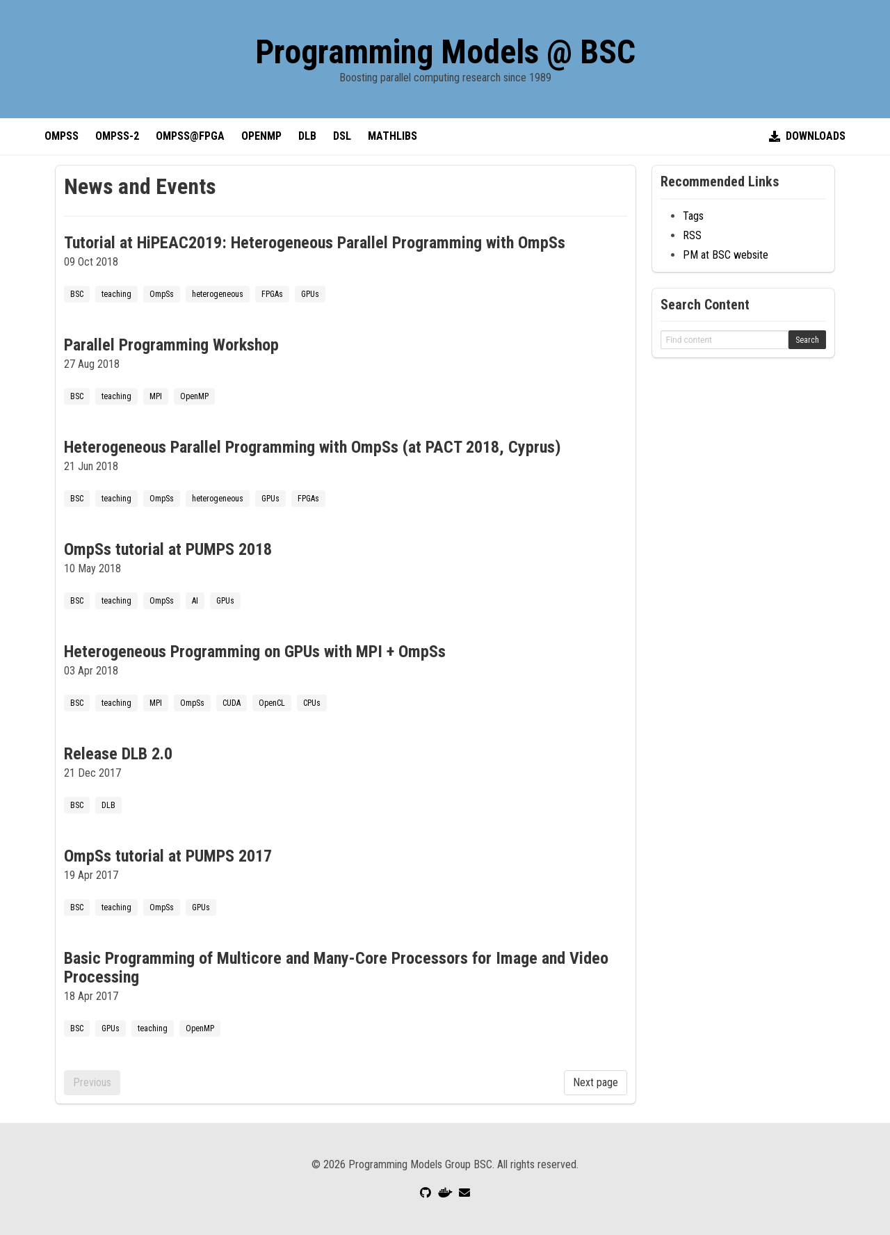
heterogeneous (217, 294)
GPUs (310, 294)
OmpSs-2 (117, 136)
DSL (342, 136)
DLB (307, 136)
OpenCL (272, 703)
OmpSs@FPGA (190, 136)
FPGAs (272, 294)
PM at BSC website (725, 254)
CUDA (231, 703)
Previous (92, 1082)
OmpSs (61, 136)
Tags (693, 216)
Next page (595, 1082)
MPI (155, 396)
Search (807, 340)
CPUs (312, 703)
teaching (116, 294)
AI (195, 601)
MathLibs (392, 136)
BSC (76, 294)
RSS (692, 235)
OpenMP (261, 136)
